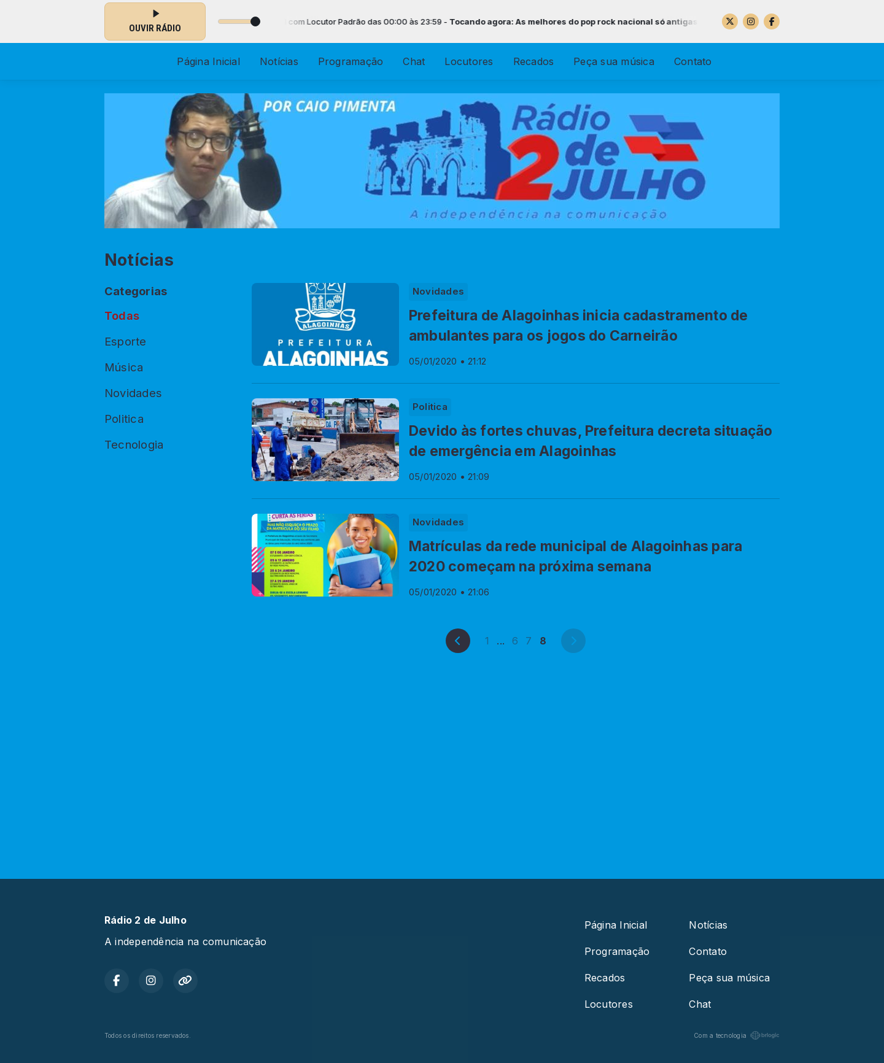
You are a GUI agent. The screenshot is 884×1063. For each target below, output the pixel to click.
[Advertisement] (442, 763)
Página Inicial (208, 61)
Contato (693, 61)
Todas (121, 315)
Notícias (279, 61)
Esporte (125, 341)
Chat (414, 61)
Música (123, 367)
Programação (351, 61)
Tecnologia (133, 444)
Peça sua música (613, 61)
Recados (533, 61)
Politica (124, 418)
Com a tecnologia (737, 1035)
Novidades (133, 393)
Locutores (468, 61)
